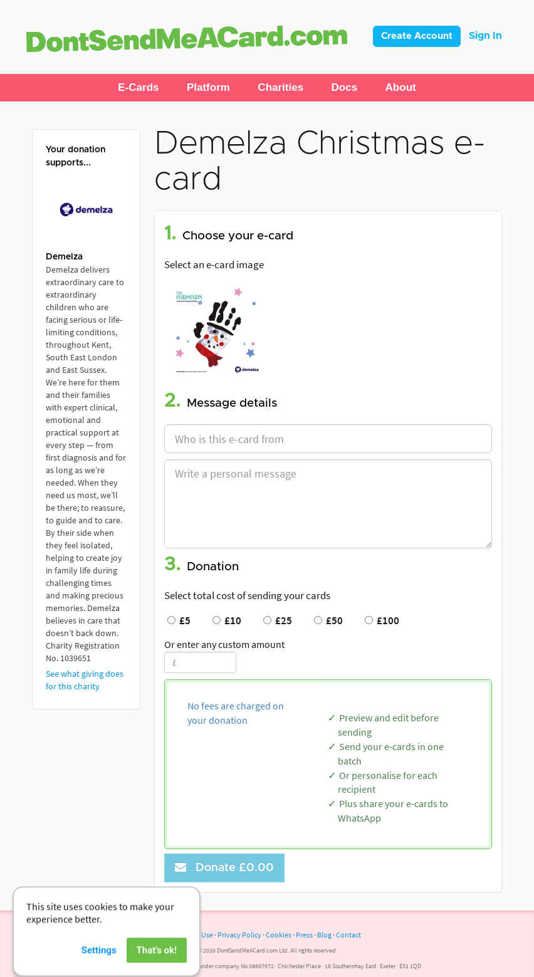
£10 (226, 620)
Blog (324, 934)
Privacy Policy (239, 934)
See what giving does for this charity (84, 680)
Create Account (417, 36)
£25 (277, 620)
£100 (382, 620)
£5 (179, 620)
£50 (328, 620)
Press (304, 934)
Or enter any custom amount (224, 644)
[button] (138, 88)
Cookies (278, 934)
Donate (224, 868)
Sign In (485, 36)
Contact (348, 934)
